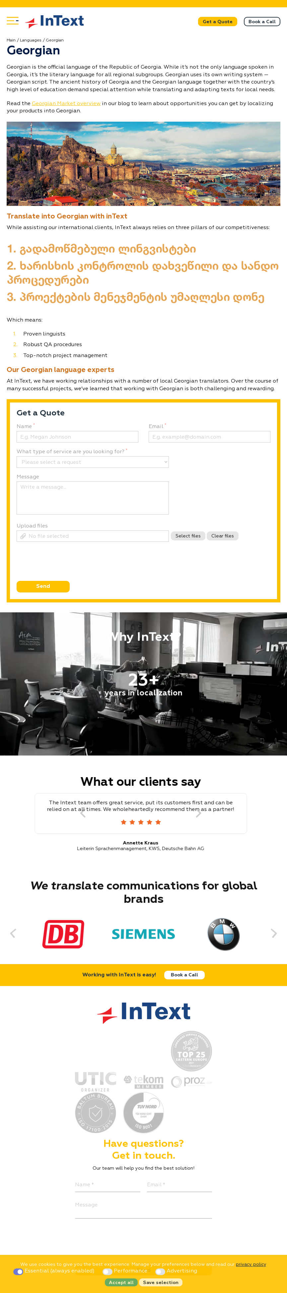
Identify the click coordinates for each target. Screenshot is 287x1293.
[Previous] (19, 933)
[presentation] (66, 573)
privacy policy (251, 1264)
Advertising (176, 1271)
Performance (126, 1271)
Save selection (161, 1282)
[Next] (204, 814)
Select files (188, 536)
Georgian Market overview (66, 103)
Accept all (121, 1282)
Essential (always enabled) (54, 1271)
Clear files (222, 536)
